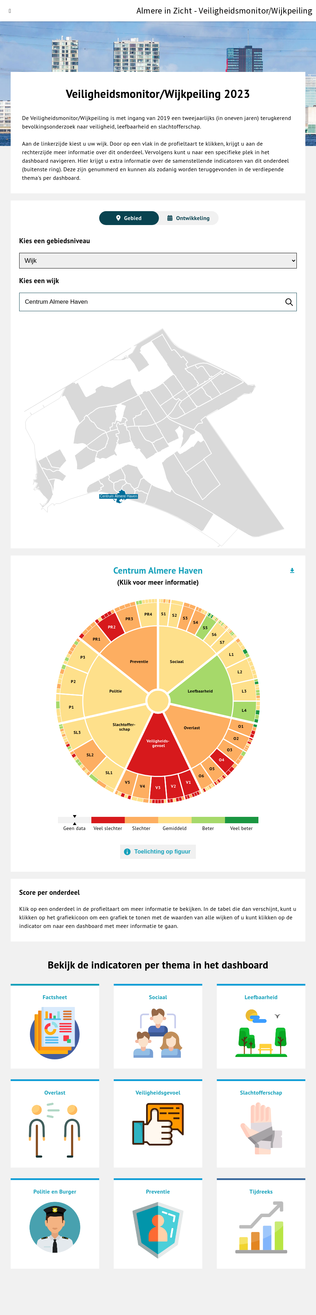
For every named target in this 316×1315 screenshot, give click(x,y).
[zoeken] (158, 302)
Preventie (158, 1191)
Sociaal (158, 997)
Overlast (54, 1092)
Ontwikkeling (192, 217)
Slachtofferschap (261, 1092)
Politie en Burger (54, 1191)
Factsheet (55, 997)
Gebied (132, 217)
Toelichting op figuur (162, 852)
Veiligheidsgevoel (158, 1092)
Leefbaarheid (261, 997)
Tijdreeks (261, 1191)
